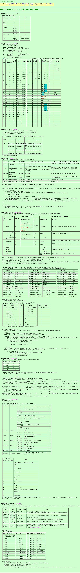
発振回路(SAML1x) (5, 158)
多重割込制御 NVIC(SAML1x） (8, 503)
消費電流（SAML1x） (6, 129)
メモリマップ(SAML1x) (6, 399)
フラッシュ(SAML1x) (5, 358)
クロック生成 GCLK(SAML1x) (7, 212)
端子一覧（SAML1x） (6, 43)
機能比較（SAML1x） (6, 13)
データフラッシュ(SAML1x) (7, 377)
